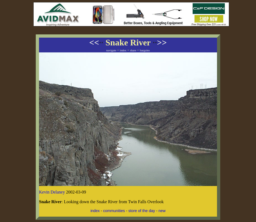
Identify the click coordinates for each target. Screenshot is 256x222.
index (123, 50)
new (161, 211)
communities (114, 211)
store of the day (141, 211)
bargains (145, 50)
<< (96, 42)
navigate (111, 50)
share (133, 50)
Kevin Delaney (52, 192)
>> (160, 42)
